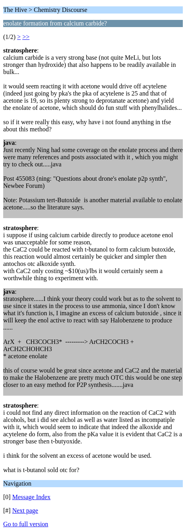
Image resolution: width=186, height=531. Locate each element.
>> (25, 36)
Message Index (31, 497)
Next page (25, 510)
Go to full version (25, 524)
